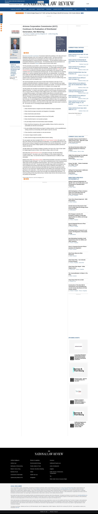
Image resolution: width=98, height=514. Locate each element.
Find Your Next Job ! (14, 62)
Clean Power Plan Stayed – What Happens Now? (76, 267)
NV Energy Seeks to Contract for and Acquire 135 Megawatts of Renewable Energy (77, 232)
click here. (17, 507)
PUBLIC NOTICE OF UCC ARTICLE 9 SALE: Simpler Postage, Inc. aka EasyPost (76, 103)
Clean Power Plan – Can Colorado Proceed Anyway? (76, 260)
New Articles (1, 19)
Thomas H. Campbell (15, 51)
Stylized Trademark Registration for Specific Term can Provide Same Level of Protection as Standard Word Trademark (78, 183)
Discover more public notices (74, 113)
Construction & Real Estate (16, 474)
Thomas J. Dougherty (74, 195)
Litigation (52, 468)
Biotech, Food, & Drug (15, 468)
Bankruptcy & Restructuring (17, 466)
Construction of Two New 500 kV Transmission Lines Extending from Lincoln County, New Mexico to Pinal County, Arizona (77, 287)
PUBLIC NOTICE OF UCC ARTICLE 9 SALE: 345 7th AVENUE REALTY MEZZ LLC (77, 85)
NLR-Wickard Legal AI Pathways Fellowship (15, 71)
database (38, 489)
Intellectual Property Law (55, 463)
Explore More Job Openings (13, 78)
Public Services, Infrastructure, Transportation (56, 472)
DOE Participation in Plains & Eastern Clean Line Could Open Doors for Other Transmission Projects (77, 192)
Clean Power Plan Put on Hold (76, 279)
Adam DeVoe (81, 262)
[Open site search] (85, 9)
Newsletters (40, 9)
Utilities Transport (60, 42)
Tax (50, 476)
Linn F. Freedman (73, 166)
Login (87, 3)
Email (13, 54)
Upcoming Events (73, 337)
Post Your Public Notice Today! (75, 51)
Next (83, 13)
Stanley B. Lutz (73, 281)
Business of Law (14, 471)
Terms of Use (63, 487)
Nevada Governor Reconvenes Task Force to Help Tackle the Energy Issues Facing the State (78, 207)
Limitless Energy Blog (53, 33)
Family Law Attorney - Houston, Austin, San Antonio (15, 66)
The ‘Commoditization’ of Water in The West (78, 274)
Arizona (58, 46)
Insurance (52, 460)
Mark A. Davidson (73, 201)
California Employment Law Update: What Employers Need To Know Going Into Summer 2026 (80, 424)
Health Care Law (34, 474)
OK (36, 2)
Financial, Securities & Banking (37, 468)
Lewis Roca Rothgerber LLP (41, 33)
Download (62, 50)
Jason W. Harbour (73, 151)
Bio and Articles (13, 57)
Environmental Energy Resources (61, 44)
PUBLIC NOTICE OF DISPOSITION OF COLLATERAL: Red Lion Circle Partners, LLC (77, 61)
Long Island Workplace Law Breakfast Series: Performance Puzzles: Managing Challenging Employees (80, 357)
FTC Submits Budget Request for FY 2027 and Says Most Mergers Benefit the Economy (59, 13)
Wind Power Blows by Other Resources (75, 254)
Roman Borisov (73, 210)
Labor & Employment (54, 466)
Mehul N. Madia (80, 159)
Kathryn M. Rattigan (73, 174)
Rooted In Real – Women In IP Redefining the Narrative (80, 380)
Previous (81, 13)
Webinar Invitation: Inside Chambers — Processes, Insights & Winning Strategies (79, 401)
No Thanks (40, 2)
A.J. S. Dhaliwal (73, 159)
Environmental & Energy (35, 463)
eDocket (37, 63)
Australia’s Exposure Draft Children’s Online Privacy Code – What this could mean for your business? (78, 140)
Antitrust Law (13, 463)
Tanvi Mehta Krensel (74, 143)
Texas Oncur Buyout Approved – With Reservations (77, 200)
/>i (65, 50)
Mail (60, 50)
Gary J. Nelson (73, 187)
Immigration (32, 477)
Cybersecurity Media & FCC (17, 477)
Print (58, 50)
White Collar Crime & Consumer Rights (58, 479)
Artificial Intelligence (15, 460)
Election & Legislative (35, 460)
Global (31, 471)
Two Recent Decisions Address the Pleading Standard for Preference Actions (77, 149)
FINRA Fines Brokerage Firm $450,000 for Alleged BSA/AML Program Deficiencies (77, 157)
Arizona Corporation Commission (31, 55)
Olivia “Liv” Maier (81, 151)
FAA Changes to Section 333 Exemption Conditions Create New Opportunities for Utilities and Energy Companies (77, 216)
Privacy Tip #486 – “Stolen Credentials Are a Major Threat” (78, 164)
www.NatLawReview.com (65, 489)
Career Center (57, 9)
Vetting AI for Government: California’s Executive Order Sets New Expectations (78, 171)
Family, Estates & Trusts (35, 466)
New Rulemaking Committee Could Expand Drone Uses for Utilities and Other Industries (77, 240)
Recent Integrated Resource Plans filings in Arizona (77, 224)
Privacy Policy (70, 487)
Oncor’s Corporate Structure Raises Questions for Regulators (77, 247)
